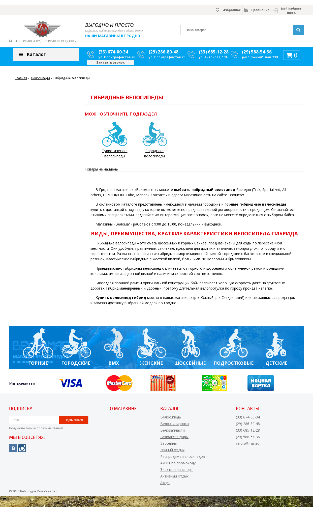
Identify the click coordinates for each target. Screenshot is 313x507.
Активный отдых (174, 476)
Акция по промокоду (178, 463)
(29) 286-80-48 (163, 52)
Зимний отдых (172, 449)
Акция (165, 482)
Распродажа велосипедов (182, 456)
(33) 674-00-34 (113, 52)
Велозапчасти (172, 430)
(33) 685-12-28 (214, 52)
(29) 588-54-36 (257, 52)
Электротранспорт (176, 469)
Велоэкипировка (174, 423)
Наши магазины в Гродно (112, 35)
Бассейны (168, 443)
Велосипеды (170, 417)
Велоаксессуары (174, 436)
